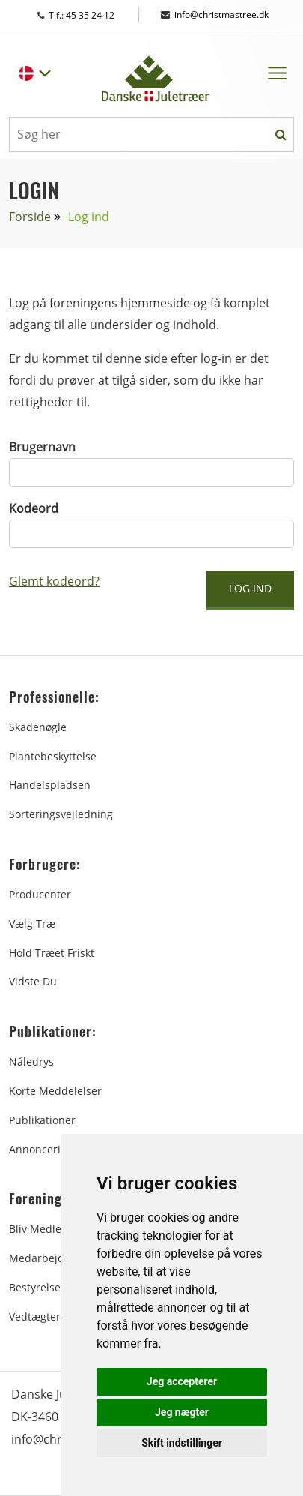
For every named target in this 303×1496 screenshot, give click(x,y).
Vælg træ (32, 923)
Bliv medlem (40, 1229)
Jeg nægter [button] (182, 1412)
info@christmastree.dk (215, 14)
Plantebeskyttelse (53, 756)
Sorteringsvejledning (61, 814)
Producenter (40, 894)
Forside (30, 216)
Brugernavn (42, 446)
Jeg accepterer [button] (182, 1381)
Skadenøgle (38, 727)
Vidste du (33, 981)
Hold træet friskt (51, 953)
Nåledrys (31, 1061)
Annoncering (41, 1149)
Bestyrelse (35, 1287)
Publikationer (42, 1120)
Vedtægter (35, 1316)
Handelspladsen (50, 785)
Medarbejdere (45, 1258)
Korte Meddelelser (55, 1091)
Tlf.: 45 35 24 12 (90, 15)
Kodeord (33, 508)
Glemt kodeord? (54, 581)
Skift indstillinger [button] (181, 1443)
